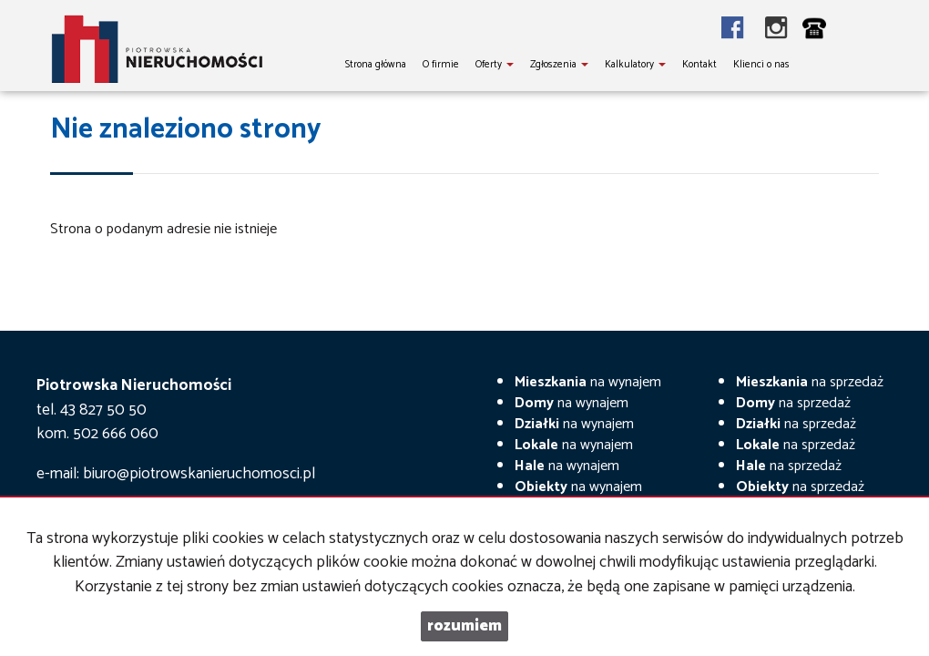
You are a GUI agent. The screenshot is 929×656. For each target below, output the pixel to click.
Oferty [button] (494, 64)
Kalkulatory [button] (635, 64)
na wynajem (588, 382)
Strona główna (375, 64)
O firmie (441, 64)
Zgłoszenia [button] (559, 64)
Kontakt (699, 64)
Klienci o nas (761, 64)
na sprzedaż (809, 382)
